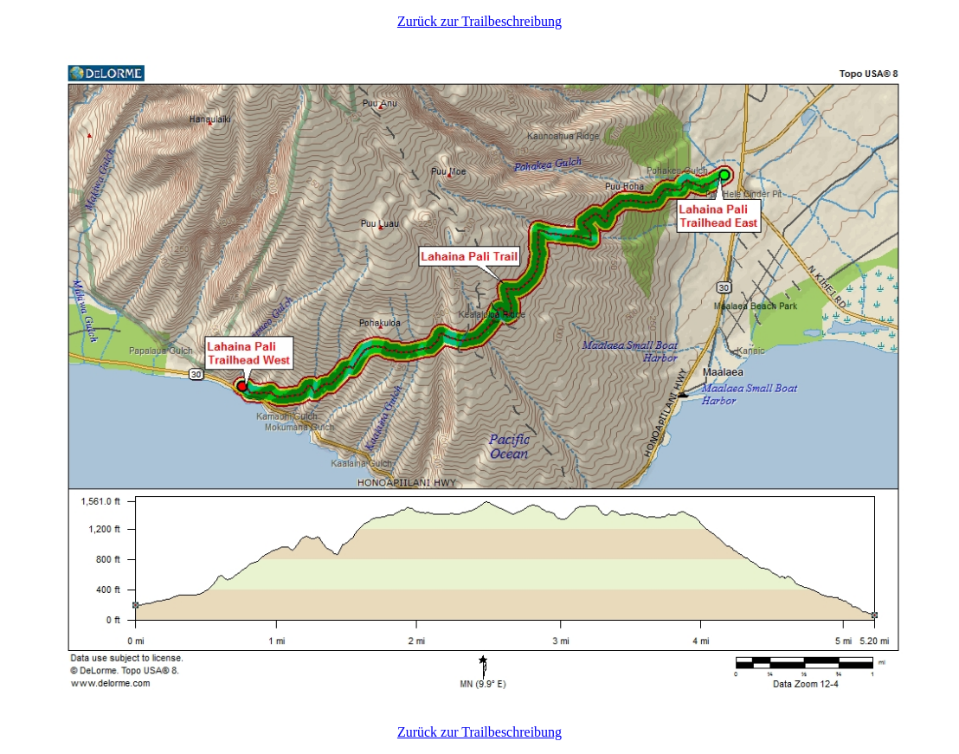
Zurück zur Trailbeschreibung (479, 21)
